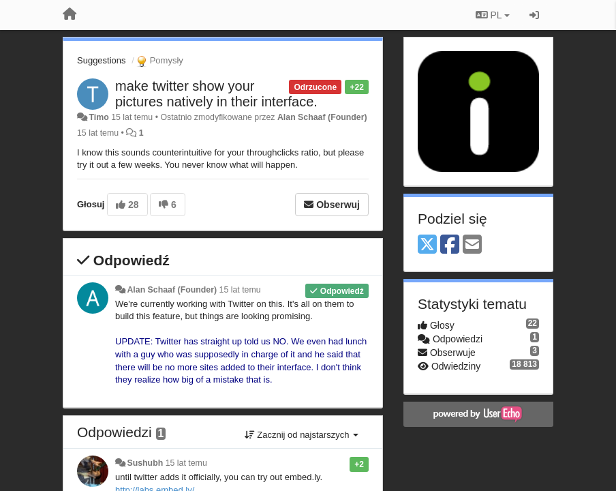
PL (493, 15)
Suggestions (101, 60)
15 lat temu (240, 290)
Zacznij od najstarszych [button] (301, 435)
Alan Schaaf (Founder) (322, 117)
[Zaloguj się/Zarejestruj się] (534, 15)
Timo (98, 117)
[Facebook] (449, 245)
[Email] (472, 245)
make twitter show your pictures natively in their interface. (216, 93)
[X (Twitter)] (427, 245)
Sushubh (145, 463)
